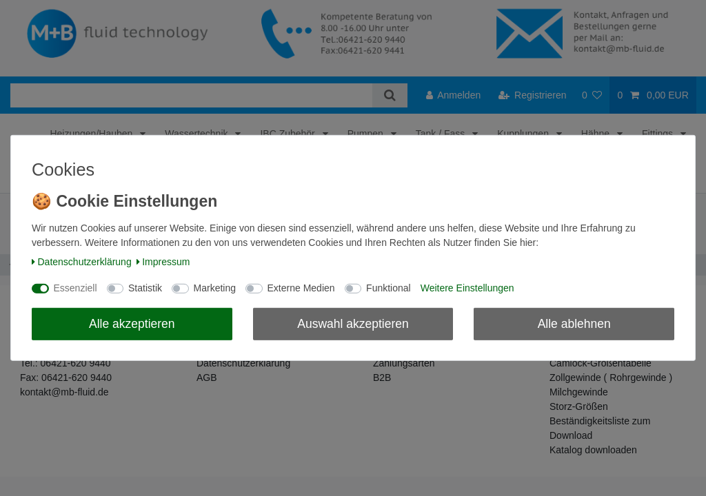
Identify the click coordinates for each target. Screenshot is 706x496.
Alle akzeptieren (132, 323)
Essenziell (75, 287)
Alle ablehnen (574, 323)
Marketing (215, 287)
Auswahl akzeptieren (352, 323)
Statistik (145, 287)
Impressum (163, 261)
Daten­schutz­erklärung (82, 261)
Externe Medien (301, 287)
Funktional (388, 287)
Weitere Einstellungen (467, 287)
